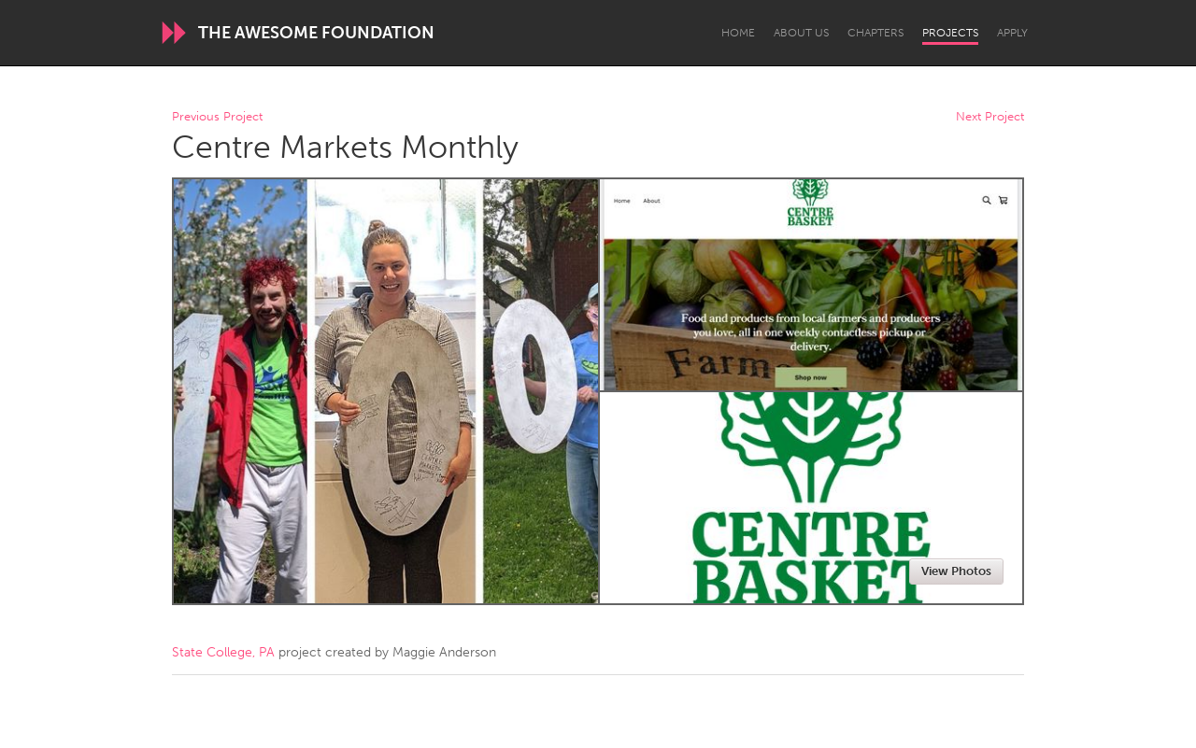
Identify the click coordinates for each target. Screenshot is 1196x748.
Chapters (875, 32)
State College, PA (223, 652)
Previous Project (217, 117)
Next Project (990, 117)
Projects (950, 32)
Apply (1012, 32)
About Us (801, 32)
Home (738, 32)
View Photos (956, 571)
